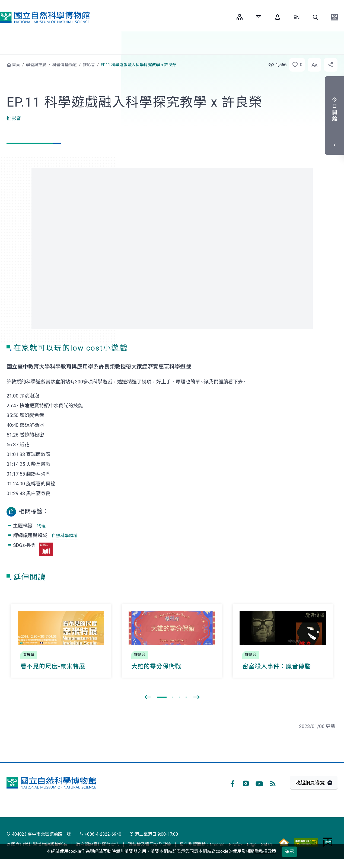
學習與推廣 (36, 64)
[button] (315, 17)
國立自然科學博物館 (45, 17)
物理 (41, 525)
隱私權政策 (265, 851)
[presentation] (147, 697)
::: (228, 17)
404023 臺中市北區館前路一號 (39, 834)
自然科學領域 (65, 535)
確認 (289, 851)
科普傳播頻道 (64, 64)
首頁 (16, 64)
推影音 (89, 64)
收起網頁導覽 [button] (310, 783)
